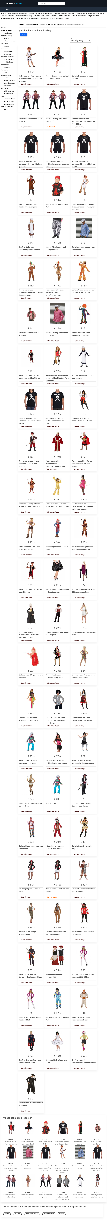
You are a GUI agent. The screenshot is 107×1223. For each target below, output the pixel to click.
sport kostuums (34, 18)
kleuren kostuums (51, 16)
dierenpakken (48, 13)
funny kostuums (81, 13)
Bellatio (17, 1214)
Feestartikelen (7, 30)
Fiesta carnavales (32, 1214)
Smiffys (61, 1214)
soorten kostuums (21, 18)
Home (8, 10)
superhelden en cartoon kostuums (52, 18)
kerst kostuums (39, 16)
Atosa (7, 1214)
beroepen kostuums (35, 13)
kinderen (3, 13)
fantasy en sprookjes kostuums (64, 13)
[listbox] (80, 41)
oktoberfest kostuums (79, 16)
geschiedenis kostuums (96, 13)
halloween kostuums (7, 16)
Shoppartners (49, 1214)
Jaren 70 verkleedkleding (24, 16)
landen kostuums (64, 16)
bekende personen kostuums (17, 13)
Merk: (24, 34)
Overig (67, 18)
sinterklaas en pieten (7, 18)
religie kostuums (93, 16)
